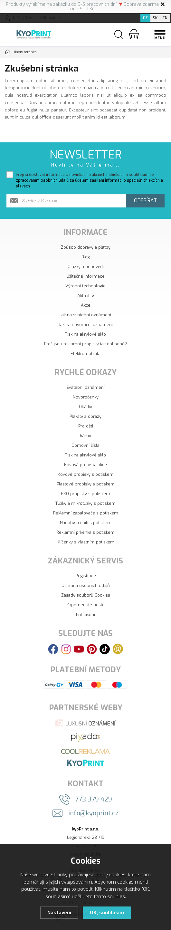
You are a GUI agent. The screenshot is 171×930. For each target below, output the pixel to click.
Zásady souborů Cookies (85, 595)
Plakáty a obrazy (85, 416)
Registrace (85, 576)
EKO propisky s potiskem (85, 493)
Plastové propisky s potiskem (86, 484)
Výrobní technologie (85, 286)
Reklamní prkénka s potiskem (85, 532)
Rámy (85, 435)
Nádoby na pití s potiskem (85, 522)
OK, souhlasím (107, 912)
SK (155, 18)
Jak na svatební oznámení (85, 315)
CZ (145, 18)
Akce (85, 305)
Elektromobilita (85, 353)
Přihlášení (85, 614)
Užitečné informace (85, 276)
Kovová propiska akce (85, 464)
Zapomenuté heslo (85, 605)
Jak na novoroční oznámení (86, 324)
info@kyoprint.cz (94, 813)
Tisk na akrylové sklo (85, 334)
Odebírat (145, 200)
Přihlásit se (50, 18)
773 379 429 (93, 799)
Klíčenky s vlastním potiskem (85, 542)
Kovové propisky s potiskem (86, 474)
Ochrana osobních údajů (86, 585)
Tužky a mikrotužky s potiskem (85, 503)
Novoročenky (86, 397)
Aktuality (85, 295)
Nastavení (59, 912)
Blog (85, 257)
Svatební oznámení (85, 387)
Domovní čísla (85, 445)
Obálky (85, 406)
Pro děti (85, 426)
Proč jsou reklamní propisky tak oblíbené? (85, 344)
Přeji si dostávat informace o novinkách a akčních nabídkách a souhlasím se (89, 180)
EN (165, 18)
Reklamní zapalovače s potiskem (85, 513)
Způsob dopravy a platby (85, 247)
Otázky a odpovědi (86, 266)
